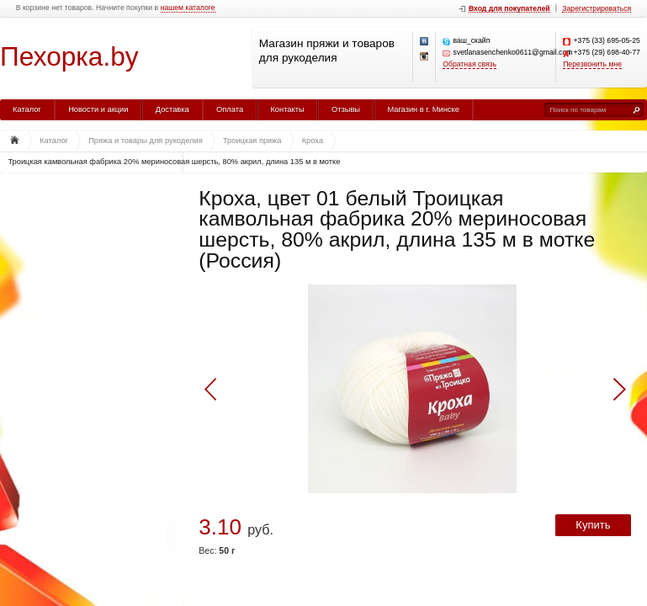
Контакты (287, 109)
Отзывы (345, 109)
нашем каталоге (188, 8)
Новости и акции (98, 109)
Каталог (27, 109)
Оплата (229, 109)
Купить (592, 524)
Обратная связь (469, 64)
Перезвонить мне (592, 64)
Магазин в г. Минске (423, 109)
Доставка (172, 109)
